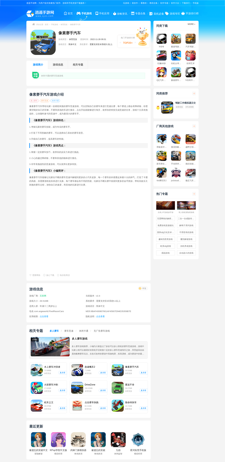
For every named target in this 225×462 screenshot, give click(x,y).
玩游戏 (126, 3)
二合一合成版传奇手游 (187, 218)
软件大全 (175, 3)
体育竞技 (64, 25)
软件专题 (164, 3)
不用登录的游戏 (186, 232)
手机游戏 (54, 25)
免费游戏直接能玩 (166, 225)
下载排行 (186, 3)
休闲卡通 (55, 101)
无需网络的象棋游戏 (166, 218)
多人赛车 (34, 101)
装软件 (135, 3)
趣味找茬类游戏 (166, 239)
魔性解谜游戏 (186, 239)
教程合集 (154, 3)
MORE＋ (192, 24)
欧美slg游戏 (165, 246)
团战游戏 (166, 253)
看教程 (144, 3)
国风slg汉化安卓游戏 (166, 232)
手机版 (196, 3)
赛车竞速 (44, 101)
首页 (46, 25)
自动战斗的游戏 (186, 253)
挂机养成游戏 (186, 246)
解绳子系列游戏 (186, 225)
